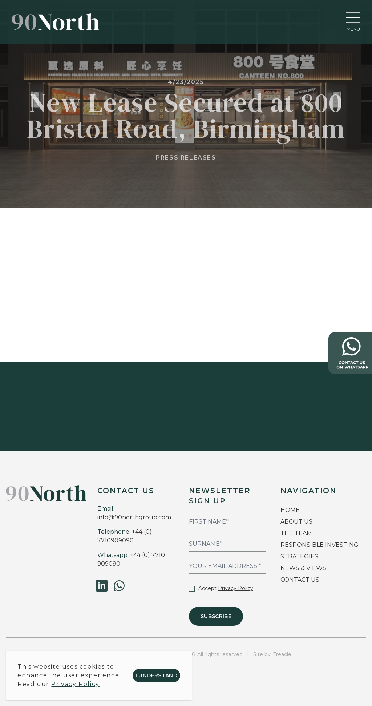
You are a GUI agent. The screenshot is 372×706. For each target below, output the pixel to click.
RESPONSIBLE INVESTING (319, 544)
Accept (221, 588)
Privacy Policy (235, 588)
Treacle (282, 654)
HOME (290, 510)
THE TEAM (297, 533)
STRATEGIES (299, 556)
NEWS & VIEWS (303, 568)
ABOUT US (296, 521)
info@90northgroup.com (134, 517)
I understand (156, 675)
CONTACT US (299, 579)
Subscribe (216, 616)
